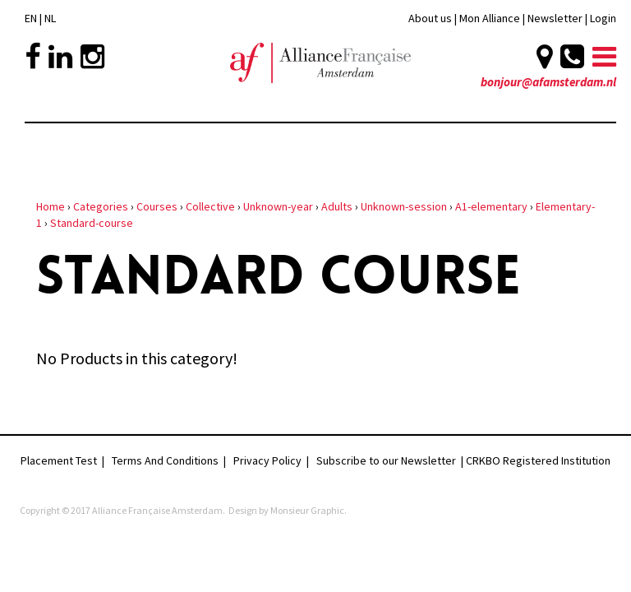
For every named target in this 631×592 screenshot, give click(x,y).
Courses (156, 206)
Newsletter (556, 18)
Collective (210, 206)
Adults (336, 206)
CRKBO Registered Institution (538, 460)
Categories (100, 206)
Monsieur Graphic (307, 510)
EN (31, 18)
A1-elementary (491, 206)
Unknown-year (278, 206)
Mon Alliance (489, 18)
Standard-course (91, 222)
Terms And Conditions (165, 460)
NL (50, 18)
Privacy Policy (267, 460)
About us (430, 18)
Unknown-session (404, 206)
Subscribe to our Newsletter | (391, 460)
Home (50, 206)
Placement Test (59, 460)
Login (603, 18)
